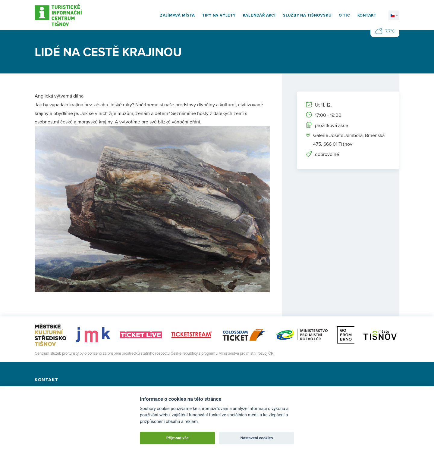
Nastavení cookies (256, 438)
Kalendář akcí (259, 15)
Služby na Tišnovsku (307, 15)
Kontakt (366, 15)
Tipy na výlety (219, 15)
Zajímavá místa (177, 15)
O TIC (344, 15)
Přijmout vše (177, 438)
